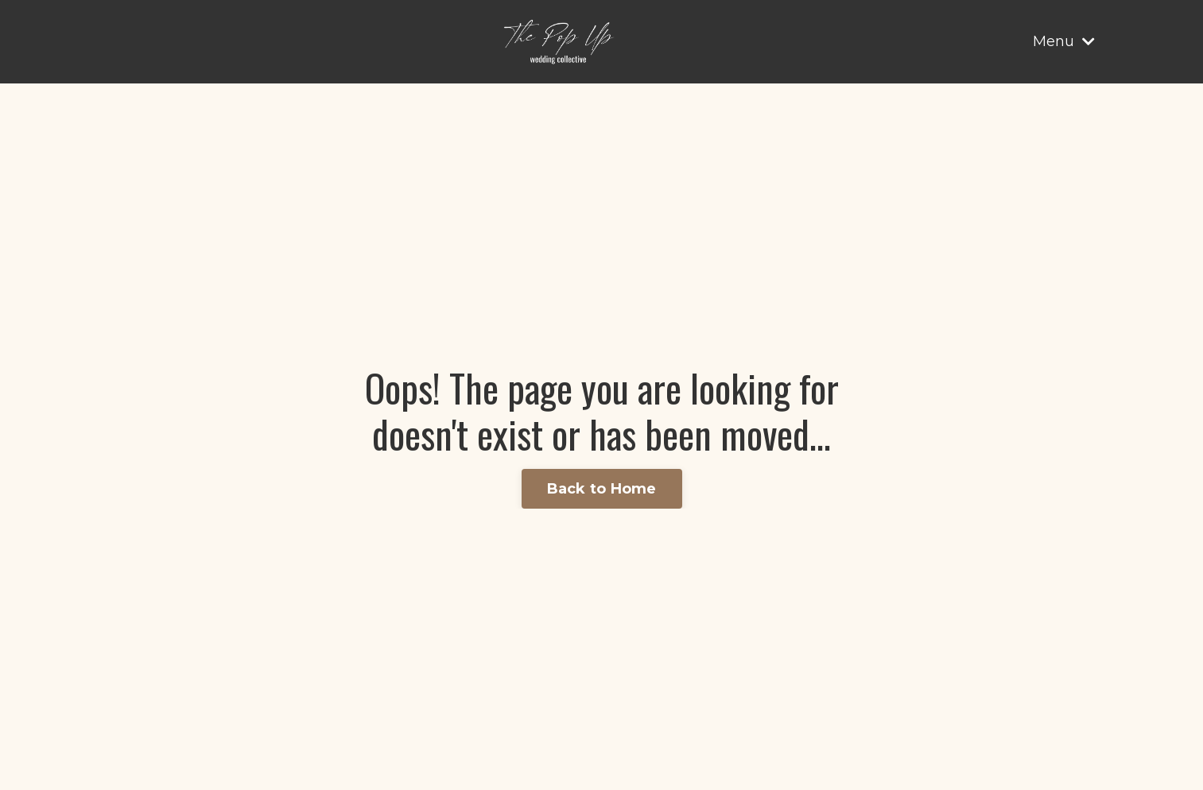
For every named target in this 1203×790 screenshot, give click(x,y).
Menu (1064, 41)
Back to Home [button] (602, 489)
